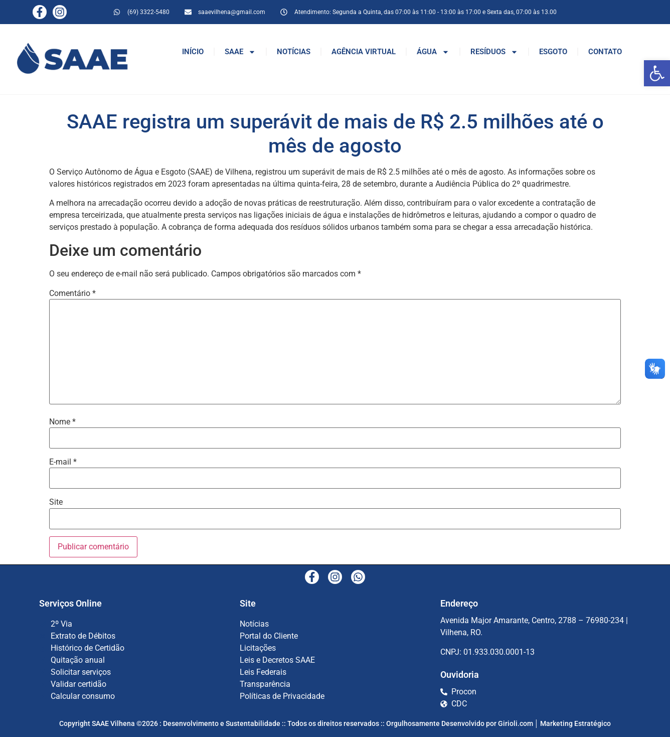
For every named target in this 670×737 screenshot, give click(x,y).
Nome (62, 422)
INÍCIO (193, 51)
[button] (657, 73)
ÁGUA (433, 52)
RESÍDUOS (494, 52)
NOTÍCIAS (293, 51)
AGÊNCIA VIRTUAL (363, 51)
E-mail (63, 462)
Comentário (72, 293)
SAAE (240, 52)
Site (56, 502)
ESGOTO (553, 51)
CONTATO (605, 51)
